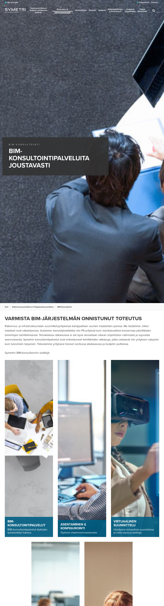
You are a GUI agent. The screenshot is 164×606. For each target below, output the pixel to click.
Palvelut (92, 10)
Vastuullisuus (81, 10)
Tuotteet (102, 10)
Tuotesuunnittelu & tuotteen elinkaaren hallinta (38, 10)
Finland (155, 2)
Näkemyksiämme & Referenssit (115, 10)
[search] (153, 10)
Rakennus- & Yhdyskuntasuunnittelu (62, 10)
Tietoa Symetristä (142, 10)
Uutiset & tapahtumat (130, 10)
